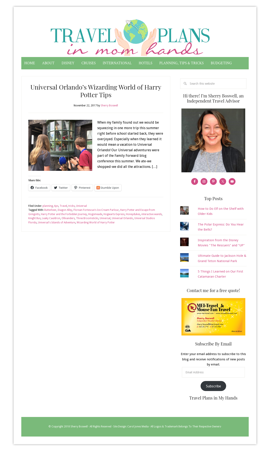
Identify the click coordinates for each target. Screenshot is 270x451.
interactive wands (151, 214)
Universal (81, 205)
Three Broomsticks (87, 218)
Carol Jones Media (138, 426)
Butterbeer (50, 209)
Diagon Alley (65, 209)
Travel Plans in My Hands (135, 36)
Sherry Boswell (79, 426)
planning (48, 205)
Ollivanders (68, 218)
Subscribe (213, 386)
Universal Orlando (122, 218)
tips (56, 205)
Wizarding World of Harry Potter (96, 222)
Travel (63, 205)
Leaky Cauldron (51, 218)
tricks (71, 205)
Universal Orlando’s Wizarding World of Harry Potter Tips (95, 91)
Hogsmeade (95, 214)
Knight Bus (34, 218)
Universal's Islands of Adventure (56, 222)
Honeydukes (133, 214)
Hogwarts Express (114, 214)
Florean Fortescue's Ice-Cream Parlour (96, 209)
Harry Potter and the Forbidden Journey (64, 214)
